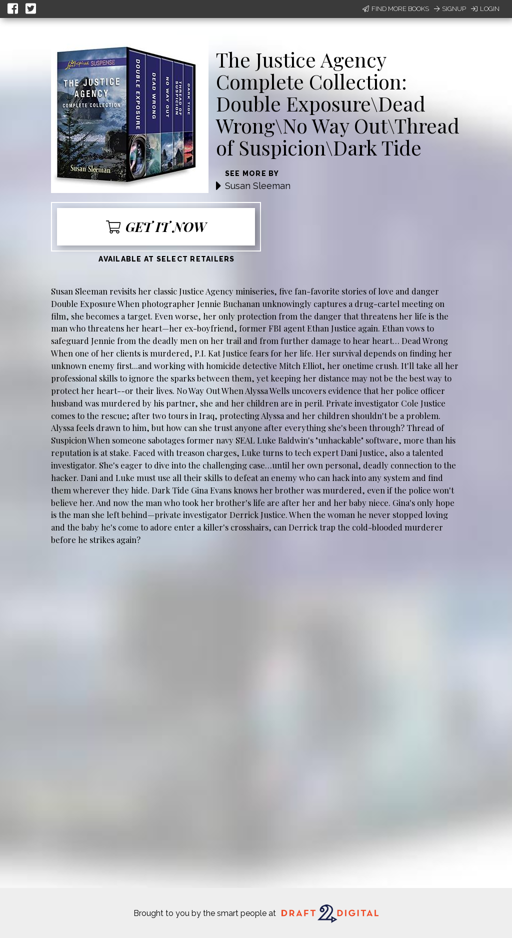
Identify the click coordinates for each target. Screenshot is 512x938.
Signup (450, 8)
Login (485, 8)
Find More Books (395, 8)
